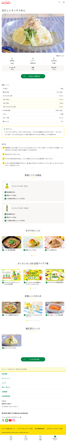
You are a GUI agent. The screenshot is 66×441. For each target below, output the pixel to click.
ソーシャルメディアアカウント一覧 (11, 417)
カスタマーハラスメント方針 (55, 428)
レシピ (4, 383)
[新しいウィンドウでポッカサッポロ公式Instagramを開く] (13, 420)
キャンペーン (6, 378)
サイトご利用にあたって (8, 428)
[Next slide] (63, 242)
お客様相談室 (6, 396)
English (4, 401)
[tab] (31, 255)
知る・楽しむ (6, 387)
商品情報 (4, 374)
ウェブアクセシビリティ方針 (25, 428)
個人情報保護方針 (40, 428)
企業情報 (4, 392)
